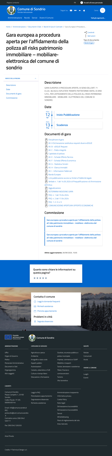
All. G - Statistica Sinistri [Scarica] (58, 164)
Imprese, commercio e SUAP (67, 359)
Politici (7, 359)
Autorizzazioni (36, 366)
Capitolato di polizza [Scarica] (56, 153)
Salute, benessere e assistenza (68, 366)
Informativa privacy (64, 396)
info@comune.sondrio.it (18, 407)
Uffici (6, 352)
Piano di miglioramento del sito (68, 420)
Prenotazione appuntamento (41, 396)
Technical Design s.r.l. (19, 449)
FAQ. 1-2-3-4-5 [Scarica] (55, 202)
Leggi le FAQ (35, 392)
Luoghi (86, 374)
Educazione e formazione (40, 377)
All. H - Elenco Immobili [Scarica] (57, 167)
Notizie (86, 352)
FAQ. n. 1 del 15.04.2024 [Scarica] (58, 195)
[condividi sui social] (89, 32)
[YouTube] (70, 10)
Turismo (60, 377)
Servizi (34, 17)
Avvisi (86, 359)
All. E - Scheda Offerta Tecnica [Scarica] (60, 157)
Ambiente (34, 356)
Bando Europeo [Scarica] (54, 174)
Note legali (61, 403)
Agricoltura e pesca (38, 352)
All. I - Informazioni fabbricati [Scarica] (60, 171)
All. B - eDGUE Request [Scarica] (57, 146)
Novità (27, 17)
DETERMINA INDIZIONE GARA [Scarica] (60, 191)
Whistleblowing (63, 417)
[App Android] (79, 10)
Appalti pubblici (36, 363)
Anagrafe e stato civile (39, 359)
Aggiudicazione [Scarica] (54, 188)
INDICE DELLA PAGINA (21, 78)
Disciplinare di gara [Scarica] (56, 139)
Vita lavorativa (62, 380)
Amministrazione (15, 17)
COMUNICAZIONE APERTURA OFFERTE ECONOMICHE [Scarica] (70, 205)
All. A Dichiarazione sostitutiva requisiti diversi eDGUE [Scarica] (70, 143)
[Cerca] (102, 10)
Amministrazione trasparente (68, 392)
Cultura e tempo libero (39, 373)
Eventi (86, 377)
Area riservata (62, 424)
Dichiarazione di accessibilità (67, 406)
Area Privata (9, 436)
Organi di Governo (11, 356)
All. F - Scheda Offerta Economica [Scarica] (62, 160)
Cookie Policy (62, 399)
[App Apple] (83, 10)
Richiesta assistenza (38, 403)
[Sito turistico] (74, 10)
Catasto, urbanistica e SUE (40, 370)
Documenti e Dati (11, 366)
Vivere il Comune (46, 17)
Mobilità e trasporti (64, 363)
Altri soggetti (9, 373)
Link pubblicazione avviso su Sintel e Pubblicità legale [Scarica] (70, 178)
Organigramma (10, 370)
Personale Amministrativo (14, 363)
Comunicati (88, 356)
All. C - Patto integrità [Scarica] (57, 150)
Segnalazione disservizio (40, 399)
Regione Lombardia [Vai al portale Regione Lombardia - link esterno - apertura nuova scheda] (13, 2)
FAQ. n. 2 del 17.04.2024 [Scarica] (58, 198)
